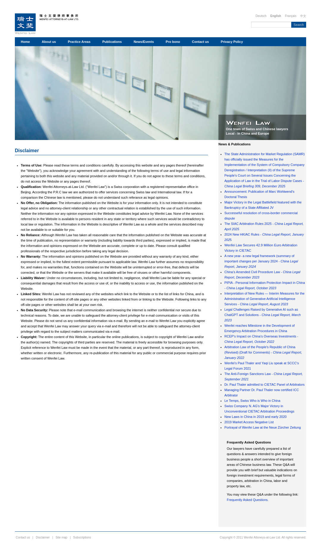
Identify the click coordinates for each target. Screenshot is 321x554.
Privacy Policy (232, 41)
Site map (61, 537)
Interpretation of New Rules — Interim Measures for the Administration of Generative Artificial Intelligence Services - (264, 299)
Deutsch (261, 16)
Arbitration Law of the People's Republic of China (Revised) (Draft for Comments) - (263, 352)
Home (25, 41)
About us (49, 41)
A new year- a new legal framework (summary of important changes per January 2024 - (261, 261)
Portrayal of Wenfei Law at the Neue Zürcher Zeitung (262, 427)
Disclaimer (27, 150)
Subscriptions (82, 537)
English (275, 16)
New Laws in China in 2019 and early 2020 (255, 416)
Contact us (200, 41)
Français (290, 16)
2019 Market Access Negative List (249, 422)
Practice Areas (79, 41)
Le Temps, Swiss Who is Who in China (252, 400)
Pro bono (173, 41)
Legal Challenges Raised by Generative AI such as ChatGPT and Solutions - (262, 315)
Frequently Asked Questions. (248, 500)
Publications (112, 41)
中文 (303, 16)
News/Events (144, 41)
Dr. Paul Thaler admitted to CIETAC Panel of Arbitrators (264, 384)
